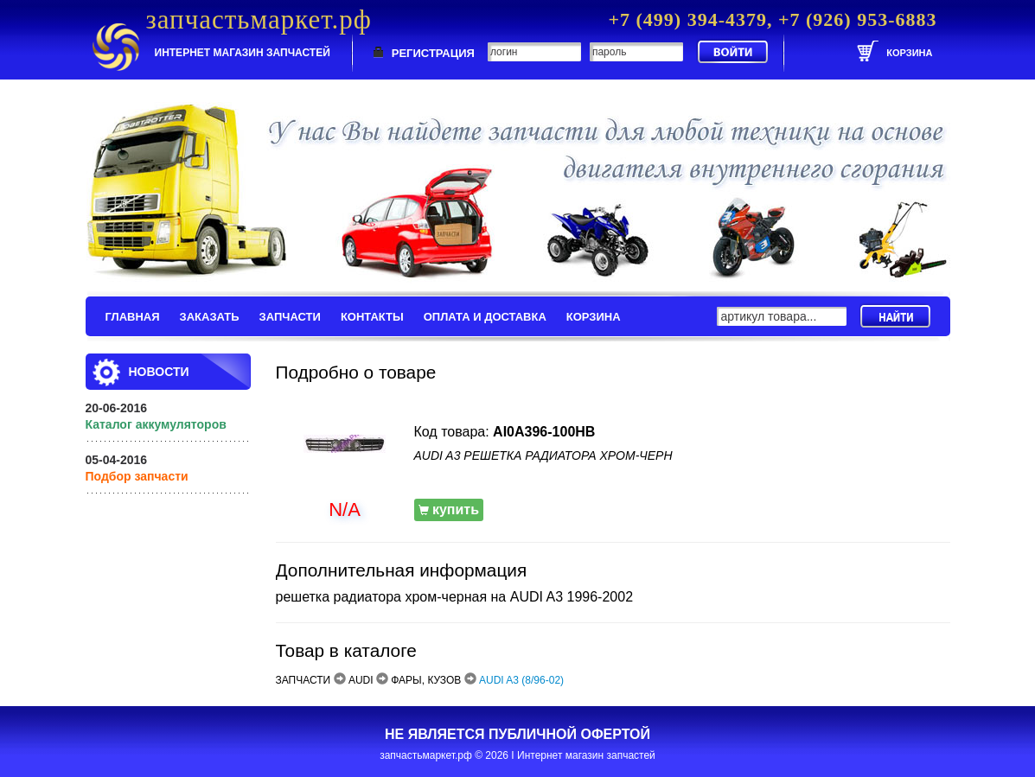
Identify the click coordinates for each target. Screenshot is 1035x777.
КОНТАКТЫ (372, 316)
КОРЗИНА (593, 316)
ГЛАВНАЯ (132, 316)
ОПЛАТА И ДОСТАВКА (485, 316)
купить (449, 509)
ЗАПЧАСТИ (290, 316)
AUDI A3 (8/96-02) (521, 680)
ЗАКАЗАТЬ (210, 316)
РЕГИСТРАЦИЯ (433, 53)
